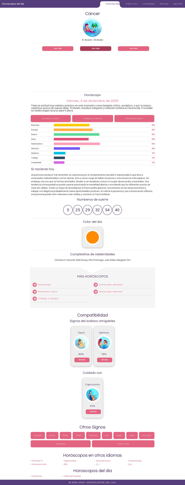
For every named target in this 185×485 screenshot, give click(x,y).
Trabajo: (34, 158)
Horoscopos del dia (13, 3)
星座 (65, 464)
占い (98, 464)
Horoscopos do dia (39, 464)
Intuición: (35, 148)
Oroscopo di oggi (134, 461)
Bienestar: (35, 125)
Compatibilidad (148, 4)
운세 (130, 464)
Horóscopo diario (113, 4)
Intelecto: (35, 153)
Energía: (34, 130)
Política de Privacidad (72, 476)
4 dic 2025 (58, 48)
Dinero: (34, 134)
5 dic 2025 (96, 48)
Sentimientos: (37, 144)
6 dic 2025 (133, 48)
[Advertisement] (100, 71)
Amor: (33, 139)
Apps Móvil (177, 4)
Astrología (164, 4)
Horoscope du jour (103, 461)
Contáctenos (37, 476)
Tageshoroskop (70, 461)
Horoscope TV (37, 461)
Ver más (81, 360)
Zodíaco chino (131, 4)
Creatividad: (36, 162)
